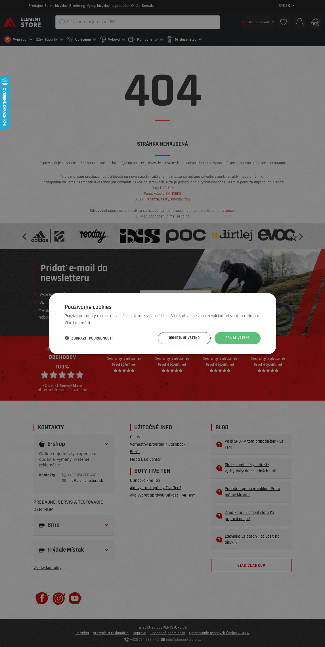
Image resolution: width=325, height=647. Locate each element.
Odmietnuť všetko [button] (181, 338)
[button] (89, 338)
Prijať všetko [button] (236, 338)
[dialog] (162, 323)
